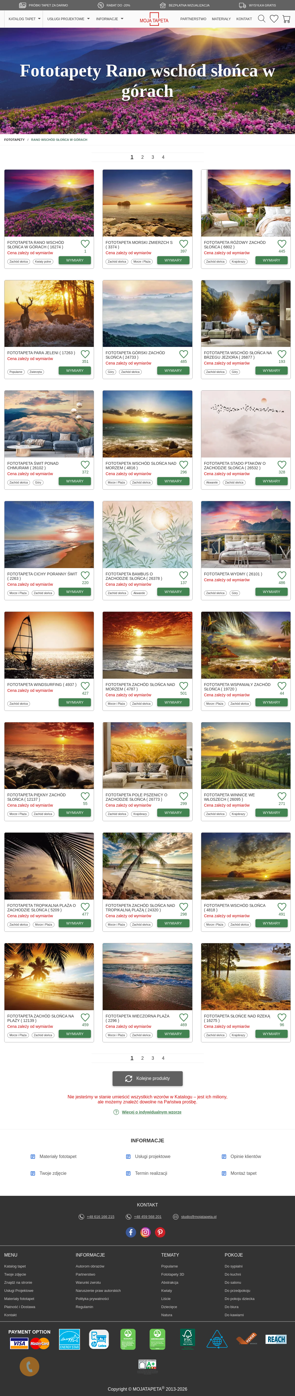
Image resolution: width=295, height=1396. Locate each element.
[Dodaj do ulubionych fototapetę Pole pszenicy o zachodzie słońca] (183, 796)
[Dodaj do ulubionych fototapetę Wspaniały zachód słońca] (281, 686)
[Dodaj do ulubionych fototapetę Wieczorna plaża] (183, 1018)
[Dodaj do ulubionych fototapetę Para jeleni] (84, 354)
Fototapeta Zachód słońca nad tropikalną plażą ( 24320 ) (140, 907)
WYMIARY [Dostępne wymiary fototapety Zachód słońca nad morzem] (173, 702)
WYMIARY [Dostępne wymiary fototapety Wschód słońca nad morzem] (173, 481)
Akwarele (212, 482)
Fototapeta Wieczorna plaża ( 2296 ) (137, 1018)
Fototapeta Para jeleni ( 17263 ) (41, 353)
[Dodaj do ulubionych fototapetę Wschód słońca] (281, 907)
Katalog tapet (15, 1266)
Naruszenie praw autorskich (98, 1290)
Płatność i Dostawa (19, 1307)
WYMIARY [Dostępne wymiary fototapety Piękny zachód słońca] (75, 813)
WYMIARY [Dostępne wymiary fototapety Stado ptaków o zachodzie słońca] (271, 481)
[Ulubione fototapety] (274, 19)
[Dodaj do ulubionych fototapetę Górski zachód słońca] (183, 354)
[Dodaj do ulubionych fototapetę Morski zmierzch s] (183, 244)
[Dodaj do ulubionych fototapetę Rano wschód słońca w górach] (84, 244)
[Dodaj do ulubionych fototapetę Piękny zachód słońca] (84, 796)
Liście (169, 1298)
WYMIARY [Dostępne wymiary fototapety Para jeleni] (75, 370)
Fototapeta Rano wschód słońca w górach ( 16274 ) (35, 244)
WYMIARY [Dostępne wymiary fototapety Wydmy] (271, 592)
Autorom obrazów (90, 1266)
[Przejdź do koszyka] (286, 19)
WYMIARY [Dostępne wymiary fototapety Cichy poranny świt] (75, 592)
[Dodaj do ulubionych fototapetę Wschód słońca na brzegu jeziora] (281, 354)
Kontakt (10, 1315)
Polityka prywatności (92, 1299)
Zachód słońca (18, 261)
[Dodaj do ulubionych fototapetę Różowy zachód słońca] (281, 244)
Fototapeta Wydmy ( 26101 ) (233, 574)
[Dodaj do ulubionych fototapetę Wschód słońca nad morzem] (183, 465)
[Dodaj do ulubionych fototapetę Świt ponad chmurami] (84, 465)
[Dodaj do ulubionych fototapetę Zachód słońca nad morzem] (183, 686)
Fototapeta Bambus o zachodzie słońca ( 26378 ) (134, 576)
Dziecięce (169, 1306)
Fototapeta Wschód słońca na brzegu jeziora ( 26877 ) (238, 355)
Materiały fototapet (19, 1299)
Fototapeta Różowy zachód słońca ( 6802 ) (235, 244)
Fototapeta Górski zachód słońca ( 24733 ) (135, 355)
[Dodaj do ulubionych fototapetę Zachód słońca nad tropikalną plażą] (183, 907)
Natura (169, 1315)
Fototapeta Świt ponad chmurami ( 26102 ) (33, 465)
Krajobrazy (238, 261)
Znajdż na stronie (18, 1282)
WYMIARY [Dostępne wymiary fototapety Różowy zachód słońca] (271, 260)
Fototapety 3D (172, 1274)
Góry (112, 371)
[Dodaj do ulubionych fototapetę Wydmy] (281, 575)
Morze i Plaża (141, 261)
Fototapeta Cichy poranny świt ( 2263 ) (42, 576)
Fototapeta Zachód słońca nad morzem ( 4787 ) (140, 686)
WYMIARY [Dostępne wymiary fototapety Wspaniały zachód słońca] (271, 702)
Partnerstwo (85, 1274)
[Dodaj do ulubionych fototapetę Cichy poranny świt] (84, 575)
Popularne (15, 371)
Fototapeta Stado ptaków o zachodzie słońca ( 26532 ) (235, 465)
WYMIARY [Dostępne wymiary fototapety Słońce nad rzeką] (271, 1034)
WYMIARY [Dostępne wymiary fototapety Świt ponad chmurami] (75, 481)
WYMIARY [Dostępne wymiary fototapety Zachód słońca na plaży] (75, 1034)
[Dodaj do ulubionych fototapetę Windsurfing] (84, 686)
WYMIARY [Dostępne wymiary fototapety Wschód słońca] (271, 923)
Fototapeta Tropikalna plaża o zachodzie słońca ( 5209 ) (41, 907)
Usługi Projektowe (18, 1290)
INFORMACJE (107, 19)
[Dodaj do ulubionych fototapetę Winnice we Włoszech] (281, 796)
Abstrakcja (170, 1282)
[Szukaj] (262, 19)
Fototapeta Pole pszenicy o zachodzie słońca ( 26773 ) (136, 797)
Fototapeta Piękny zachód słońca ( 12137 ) (36, 797)
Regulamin (84, 1307)
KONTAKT (244, 19)
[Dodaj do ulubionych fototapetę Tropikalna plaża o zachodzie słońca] (84, 907)
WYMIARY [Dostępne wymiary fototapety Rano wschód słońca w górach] (75, 260)
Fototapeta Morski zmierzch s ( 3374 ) (139, 244)
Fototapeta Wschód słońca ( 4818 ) (235, 907)
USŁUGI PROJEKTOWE (65, 19)
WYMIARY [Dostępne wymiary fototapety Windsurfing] (75, 702)
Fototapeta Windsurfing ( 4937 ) (42, 684)
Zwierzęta (36, 371)
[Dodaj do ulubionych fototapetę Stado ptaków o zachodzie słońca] (281, 465)
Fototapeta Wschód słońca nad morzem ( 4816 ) (141, 465)
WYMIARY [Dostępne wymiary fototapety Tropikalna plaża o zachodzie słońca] (75, 923)
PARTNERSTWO (193, 19)
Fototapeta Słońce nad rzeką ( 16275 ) (237, 1018)
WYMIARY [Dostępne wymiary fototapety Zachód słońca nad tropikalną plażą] (173, 923)
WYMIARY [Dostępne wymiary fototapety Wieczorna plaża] (173, 1034)
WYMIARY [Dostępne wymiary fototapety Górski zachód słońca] (173, 370)
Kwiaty (169, 1290)
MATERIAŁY (221, 19)
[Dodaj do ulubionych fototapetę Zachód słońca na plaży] (84, 1018)
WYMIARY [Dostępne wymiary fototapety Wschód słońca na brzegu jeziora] (271, 370)
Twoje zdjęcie (15, 1274)
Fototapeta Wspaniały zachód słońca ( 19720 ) (237, 686)
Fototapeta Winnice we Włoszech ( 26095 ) (229, 797)
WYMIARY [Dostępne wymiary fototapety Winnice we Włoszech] (271, 813)
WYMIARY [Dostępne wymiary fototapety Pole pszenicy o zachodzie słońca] (173, 813)
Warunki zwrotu (88, 1282)
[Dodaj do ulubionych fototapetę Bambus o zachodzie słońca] (183, 575)
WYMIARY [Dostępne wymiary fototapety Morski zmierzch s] (173, 260)
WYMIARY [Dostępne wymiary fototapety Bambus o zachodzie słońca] (173, 592)
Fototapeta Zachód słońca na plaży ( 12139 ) (40, 1018)
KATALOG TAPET (22, 19)
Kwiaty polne (43, 261)
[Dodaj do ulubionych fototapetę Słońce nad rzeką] (281, 1018)
